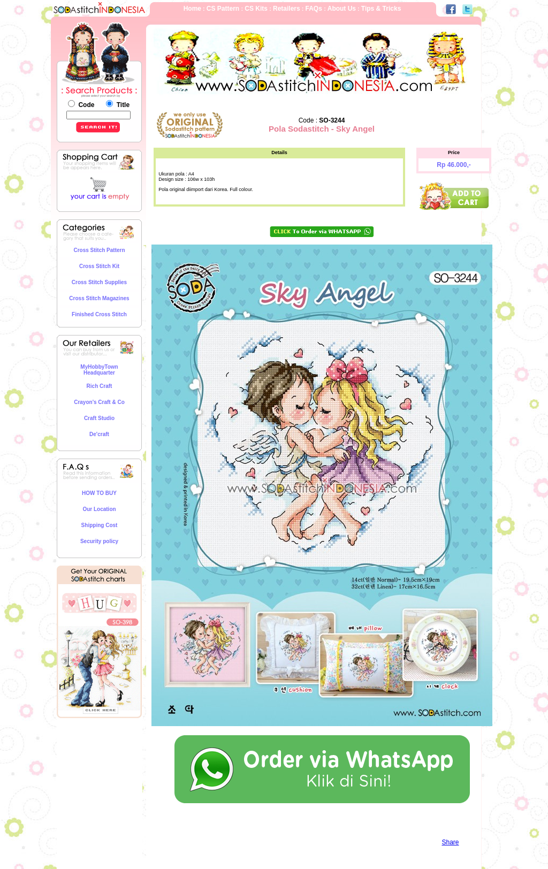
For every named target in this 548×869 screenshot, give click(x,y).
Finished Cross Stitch (99, 314)
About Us (341, 8)
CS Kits (257, 8)
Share (450, 842)
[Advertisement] (99, 765)
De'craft (99, 434)
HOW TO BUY (99, 493)
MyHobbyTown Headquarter (99, 370)
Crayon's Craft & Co (99, 402)
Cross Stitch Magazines (99, 298)
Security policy (99, 541)
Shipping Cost (99, 525)
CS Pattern (224, 8)
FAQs (314, 8)
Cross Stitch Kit (99, 266)
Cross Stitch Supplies (99, 282)
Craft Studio (99, 418)
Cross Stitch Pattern (99, 250)
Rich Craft (99, 386)
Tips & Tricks (381, 8)
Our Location (99, 509)
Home (192, 8)
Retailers (286, 8)
